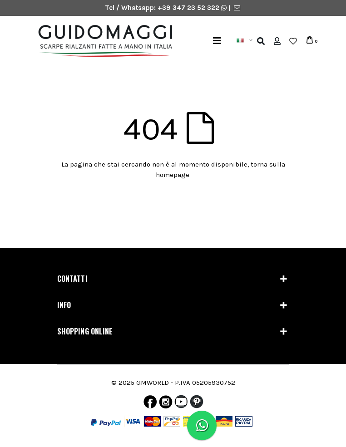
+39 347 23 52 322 (189, 8)
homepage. (173, 175)
